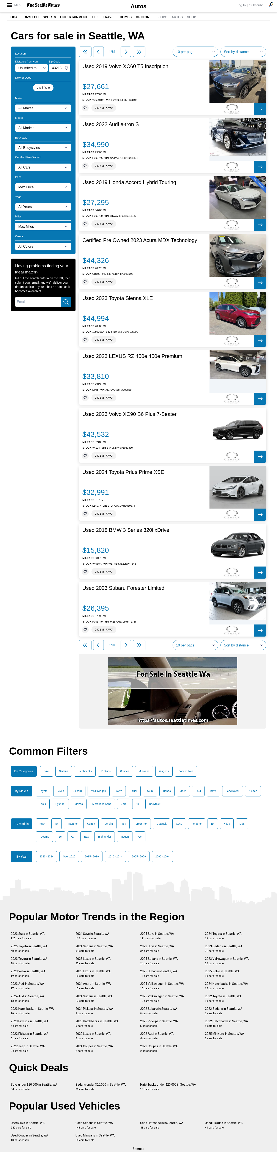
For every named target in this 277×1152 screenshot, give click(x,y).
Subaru (78, 791)
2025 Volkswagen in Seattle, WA (162, 998)
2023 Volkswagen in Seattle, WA (227, 961)
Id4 (124, 823)
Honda (167, 791)
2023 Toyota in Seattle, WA (29, 961)
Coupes (124, 771)
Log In (241, 5)
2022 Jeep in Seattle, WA (28, 1048)
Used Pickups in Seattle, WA (224, 1125)
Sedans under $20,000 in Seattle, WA (101, 1087)
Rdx (86, 836)
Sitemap (138, 1148)
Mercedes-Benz (101, 803)
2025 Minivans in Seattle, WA (224, 1036)
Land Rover (232, 791)
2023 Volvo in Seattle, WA (28, 973)
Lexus (60, 791)
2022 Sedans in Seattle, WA (223, 1011)
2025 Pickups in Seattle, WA (159, 1023)
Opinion (142, 17)
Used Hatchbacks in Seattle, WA (161, 1125)
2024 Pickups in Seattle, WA (94, 1011)
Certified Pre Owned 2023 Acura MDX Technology (139, 240)
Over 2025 (69, 856)
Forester (197, 823)
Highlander (104, 836)
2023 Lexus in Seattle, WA (93, 961)
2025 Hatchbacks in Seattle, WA (97, 1023)
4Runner (73, 823)
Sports (49, 17)
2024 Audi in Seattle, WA (27, 998)
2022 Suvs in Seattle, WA (157, 948)
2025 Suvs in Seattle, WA (157, 936)
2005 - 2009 (139, 856)
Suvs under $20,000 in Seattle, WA (34, 1087)
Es (60, 836)
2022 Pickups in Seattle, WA (30, 1036)
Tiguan (125, 836)
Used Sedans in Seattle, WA (94, 1125)
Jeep (183, 791)
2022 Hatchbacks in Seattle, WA (226, 1023)
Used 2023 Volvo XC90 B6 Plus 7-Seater (129, 414)
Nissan (253, 791)
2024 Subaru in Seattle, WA (94, 998)
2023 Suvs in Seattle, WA (28, 936)
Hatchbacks (85, 771)
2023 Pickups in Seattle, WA (30, 1023)
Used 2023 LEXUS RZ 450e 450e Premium (132, 356)
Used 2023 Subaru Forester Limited (123, 588)
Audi (134, 791)
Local (14, 17)
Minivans (144, 771)
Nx (212, 823)
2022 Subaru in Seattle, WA (158, 1011)
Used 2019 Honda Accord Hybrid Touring (129, 182)
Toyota (43, 791)
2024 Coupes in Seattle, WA (94, 1048)
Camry (91, 823)
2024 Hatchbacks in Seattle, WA (226, 986)
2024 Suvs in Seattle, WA (92, 936)
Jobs (163, 17)
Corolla (108, 823)
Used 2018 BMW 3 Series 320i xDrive (125, 530)
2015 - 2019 (92, 856)
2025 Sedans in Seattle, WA (159, 961)
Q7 (73, 836)
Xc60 (179, 823)
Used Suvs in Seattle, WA (28, 1125)
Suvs (47, 771)
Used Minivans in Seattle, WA (95, 1138)
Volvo (118, 791)
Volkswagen (98, 791)
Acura (150, 791)
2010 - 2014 (115, 856)
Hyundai (60, 803)
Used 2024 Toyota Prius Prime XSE (123, 472)
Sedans (63, 771)
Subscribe (256, 5)
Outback (162, 823)
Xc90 (227, 823)
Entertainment (74, 17)
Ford (198, 791)
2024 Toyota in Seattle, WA (223, 936)
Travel (109, 17)
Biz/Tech (31, 17)
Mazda (79, 803)
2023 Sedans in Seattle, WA (223, 948)
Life (95, 17)
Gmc (123, 803)
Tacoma (44, 836)
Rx (56, 823)
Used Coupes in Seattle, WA (29, 1138)
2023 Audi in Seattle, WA (27, 986)
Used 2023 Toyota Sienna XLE (117, 298)
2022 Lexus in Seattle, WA (93, 1036)
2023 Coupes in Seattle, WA (159, 1048)
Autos (138, 6)
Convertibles (185, 771)
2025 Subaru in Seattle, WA (158, 973)
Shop (191, 17)
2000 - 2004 (162, 856)
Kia (138, 803)
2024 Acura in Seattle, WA (93, 986)
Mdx (241, 823)
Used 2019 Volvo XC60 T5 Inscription (125, 66)
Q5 (140, 836)
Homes (126, 17)
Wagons (164, 771)
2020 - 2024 (46, 856)
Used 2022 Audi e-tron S (110, 124)
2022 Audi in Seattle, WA (157, 1036)
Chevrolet (155, 803)
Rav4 (42, 823)
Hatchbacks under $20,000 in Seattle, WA (168, 1087)
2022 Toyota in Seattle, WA (223, 998)
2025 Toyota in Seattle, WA (29, 948)
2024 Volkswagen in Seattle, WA (162, 986)
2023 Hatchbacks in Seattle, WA (32, 1011)
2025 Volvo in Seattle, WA (222, 973)
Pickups (106, 771)
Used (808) (43, 87)
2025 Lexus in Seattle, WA (93, 973)
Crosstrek (141, 823)
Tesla (42, 803)
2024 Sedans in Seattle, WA (94, 948)
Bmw (213, 791)
